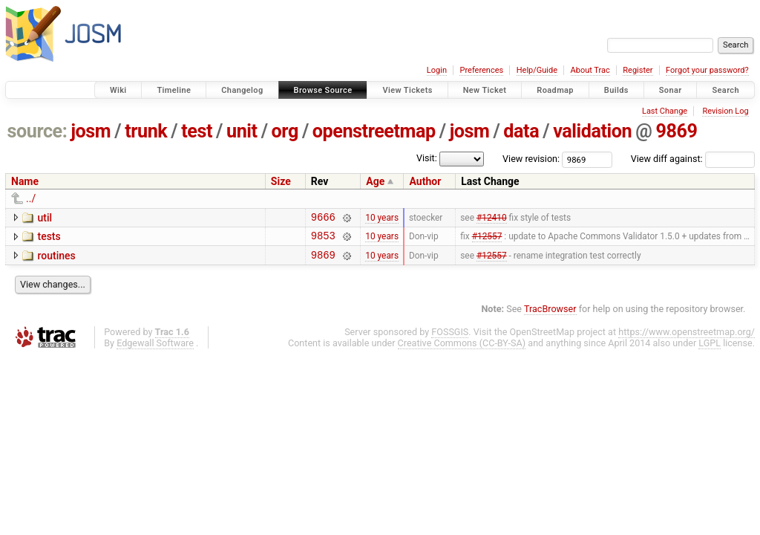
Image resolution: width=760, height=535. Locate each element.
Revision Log (725, 111)
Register (637, 70)
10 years (382, 218)
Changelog (242, 90)
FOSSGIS (449, 338)
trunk (146, 131)
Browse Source (323, 90)
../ (31, 198)
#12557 (487, 240)
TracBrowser (550, 315)
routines (56, 260)
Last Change (664, 111)
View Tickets (407, 90)
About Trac (590, 70)
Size (281, 181)
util (44, 218)
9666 (323, 219)
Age (375, 181)
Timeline (174, 90)
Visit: (426, 157)
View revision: (531, 158)
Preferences (481, 70)
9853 (323, 240)
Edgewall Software (155, 349)
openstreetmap (374, 131)
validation (592, 131)
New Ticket (485, 90)
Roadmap (555, 90)
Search (725, 90)
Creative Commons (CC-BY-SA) (462, 349)
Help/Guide (537, 70)
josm (91, 131)
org (285, 131)
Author (425, 181)
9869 (676, 131)
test (196, 131)
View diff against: (693, 158)
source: (37, 131)
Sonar (670, 90)
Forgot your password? (707, 70)
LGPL (709, 349)
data (521, 131)
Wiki (118, 90)
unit (242, 131)
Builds (616, 90)
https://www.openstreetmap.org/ (686, 338)
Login (437, 70)
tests (48, 238)
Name (25, 181)
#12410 (491, 218)
